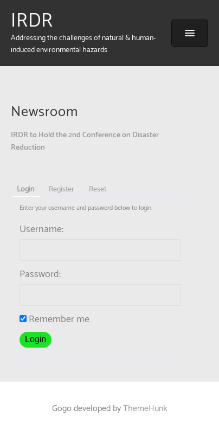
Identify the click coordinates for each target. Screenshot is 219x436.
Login (25, 189)
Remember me (54, 319)
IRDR (32, 21)
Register (61, 189)
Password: (40, 274)
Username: (41, 229)
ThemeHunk (145, 408)
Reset (97, 189)
